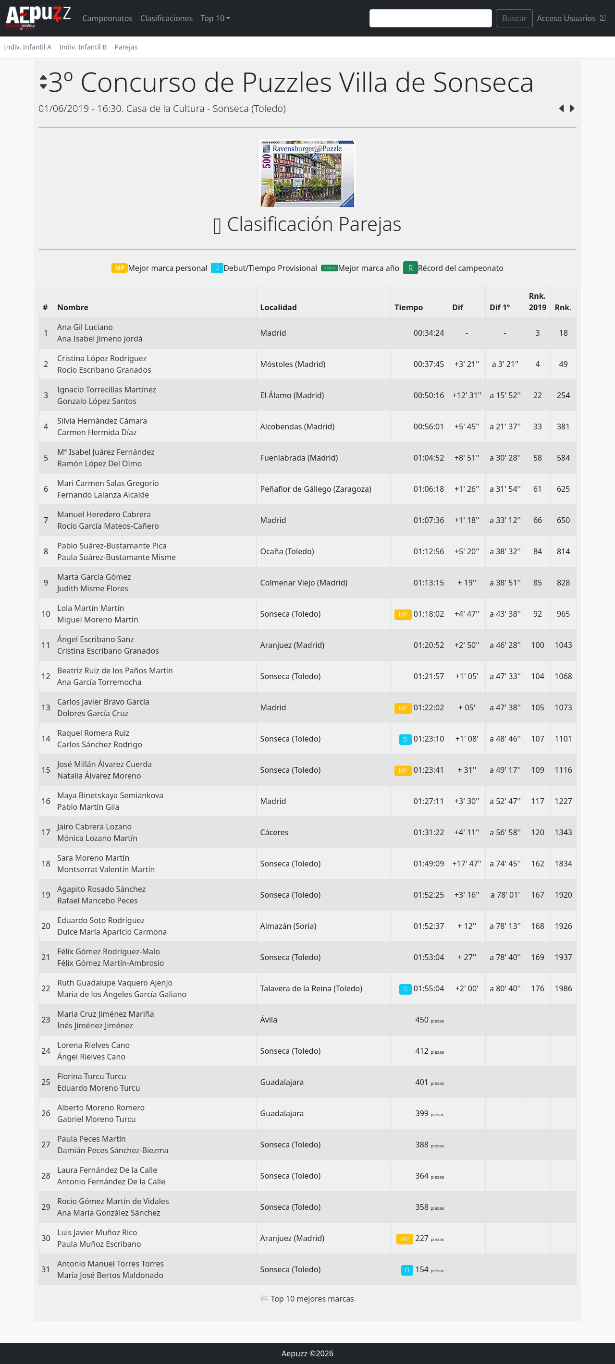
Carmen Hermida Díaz (97, 432)
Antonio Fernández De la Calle (111, 1181)
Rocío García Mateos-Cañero (108, 526)
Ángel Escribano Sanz (95, 639)
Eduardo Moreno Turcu (98, 1088)
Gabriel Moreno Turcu (96, 1119)
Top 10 (212, 18)
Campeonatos (107, 18)
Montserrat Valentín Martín (106, 869)
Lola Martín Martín (90, 608)
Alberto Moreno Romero (101, 1107)
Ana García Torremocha (99, 682)
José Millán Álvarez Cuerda (104, 764)
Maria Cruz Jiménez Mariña (105, 1014)
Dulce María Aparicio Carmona (112, 931)
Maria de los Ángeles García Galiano (121, 994)
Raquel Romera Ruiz (93, 733)
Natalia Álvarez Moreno (99, 775)
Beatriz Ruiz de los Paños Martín (115, 670)
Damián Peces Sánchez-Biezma (113, 1150)
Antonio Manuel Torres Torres (110, 1263)
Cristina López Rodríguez (102, 358)
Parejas (125, 46)
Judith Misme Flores (92, 588)
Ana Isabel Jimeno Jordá (100, 338)
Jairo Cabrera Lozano (94, 826)
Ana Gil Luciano (85, 327)
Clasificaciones (166, 18)
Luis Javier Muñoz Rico (97, 1232)
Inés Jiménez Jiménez (95, 1025)
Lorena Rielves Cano (93, 1045)
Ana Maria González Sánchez (108, 1212)
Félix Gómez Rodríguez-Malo (108, 951)
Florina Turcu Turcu (91, 1076)
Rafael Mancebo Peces (97, 900)
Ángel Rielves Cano (91, 1056)
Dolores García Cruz (92, 713)
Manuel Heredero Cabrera (104, 514)
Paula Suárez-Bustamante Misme (116, 557)
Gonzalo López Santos (96, 401)
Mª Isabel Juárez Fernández (106, 452)
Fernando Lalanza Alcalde (103, 494)
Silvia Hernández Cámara (102, 420)
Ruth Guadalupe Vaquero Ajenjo (114, 982)
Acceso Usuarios (571, 18)
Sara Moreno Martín (93, 857)
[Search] (430, 18)
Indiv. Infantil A (27, 46)
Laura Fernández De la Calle (107, 1170)
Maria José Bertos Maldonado (110, 1275)
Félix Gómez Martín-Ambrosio (110, 963)
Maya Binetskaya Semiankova (110, 795)
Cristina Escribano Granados (108, 650)
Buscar (514, 18)
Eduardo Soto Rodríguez (101, 920)
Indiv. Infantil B (83, 46)
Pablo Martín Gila (88, 807)
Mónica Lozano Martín (97, 838)
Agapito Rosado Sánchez (101, 889)
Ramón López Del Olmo (99, 463)
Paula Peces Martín (91, 1138)
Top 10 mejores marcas (307, 1298)
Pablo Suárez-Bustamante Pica (112, 545)
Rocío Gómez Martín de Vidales (113, 1201)
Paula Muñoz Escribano (99, 1244)
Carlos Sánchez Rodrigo (99, 744)
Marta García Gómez (94, 577)
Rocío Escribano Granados (104, 370)
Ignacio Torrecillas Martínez (106, 389)
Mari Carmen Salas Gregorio (108, 483)
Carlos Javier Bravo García (103, 701)
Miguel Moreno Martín (97, 619)
